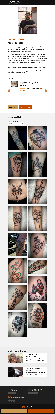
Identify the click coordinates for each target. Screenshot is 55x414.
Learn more (11, 393)
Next (45, 90)
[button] (14, 83)
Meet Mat (12, 107)
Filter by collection (13, 121)
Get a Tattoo (41, 410)
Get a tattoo (25, 107)
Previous (9, 90)
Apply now (11, 401)
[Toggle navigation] (45, 2)
